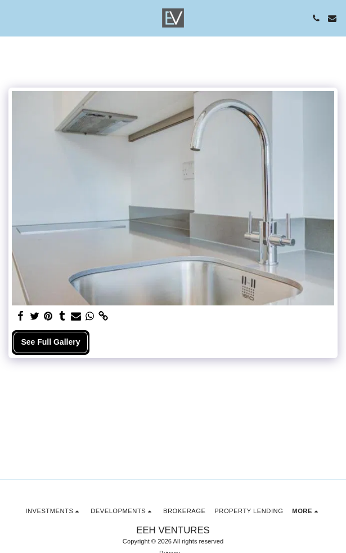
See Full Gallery (50, 341)
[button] (12, 18)
